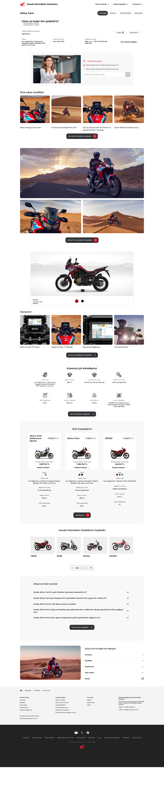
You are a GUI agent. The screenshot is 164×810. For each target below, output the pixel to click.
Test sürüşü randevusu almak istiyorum (101, 117)
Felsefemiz (124, 787)
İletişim (89, 750)
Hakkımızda (90, 752)
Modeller (22, 752)
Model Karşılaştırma (26, 760)
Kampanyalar (24, 757)
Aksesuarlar (138, 13)
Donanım (113, 13)
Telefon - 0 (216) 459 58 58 (127, 757)
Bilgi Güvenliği (81, 787)
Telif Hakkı (91, 787)
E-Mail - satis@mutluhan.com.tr (129, 759)
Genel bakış (102, 13)
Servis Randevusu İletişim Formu (65, 762)
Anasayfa (22, 750)
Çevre (99, 787)
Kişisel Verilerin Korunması (66, 787)
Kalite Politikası (50, 787)
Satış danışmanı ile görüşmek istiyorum (101, 113)
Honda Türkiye (135, 787)
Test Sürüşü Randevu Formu (29, 768)
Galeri (89, 755)
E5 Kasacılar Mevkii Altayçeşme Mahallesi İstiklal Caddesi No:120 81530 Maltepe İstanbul (131, 753)
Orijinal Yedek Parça (61, 757)
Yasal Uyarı (27, 787)
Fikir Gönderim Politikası (111, 787)
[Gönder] (127, 122)
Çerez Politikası (38, 787)
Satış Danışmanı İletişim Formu (29, 766)
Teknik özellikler (125, 13)
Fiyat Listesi (23, 755)
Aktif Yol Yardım (60, 750)
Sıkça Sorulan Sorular (62, 752)
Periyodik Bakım (60, 755)
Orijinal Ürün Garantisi (62, 760)
